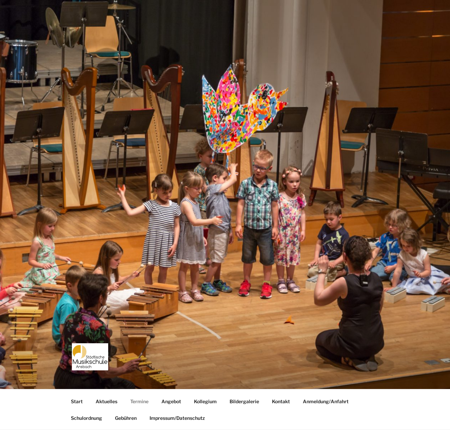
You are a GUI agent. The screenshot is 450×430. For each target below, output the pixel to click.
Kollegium (205, 401)
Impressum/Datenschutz (177, 418)
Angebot (171, 401)
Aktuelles (106, 401)
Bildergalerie (244, 401)
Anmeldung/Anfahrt (326, 401)
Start (77, 401)
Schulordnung (86, 418)
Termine (139, 401)
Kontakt (281, 401)
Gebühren (126, 418)
